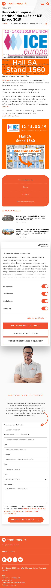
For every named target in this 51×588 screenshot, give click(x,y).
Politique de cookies (9, 585)
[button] (47, 3)
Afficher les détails (35, 318)
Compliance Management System (13, 583)
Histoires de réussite (25, 180)
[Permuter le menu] (42, 3)
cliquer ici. (5, 107)
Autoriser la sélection (25, 333)
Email (6, 445)
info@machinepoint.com (10, 545)
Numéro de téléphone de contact (16, 435)
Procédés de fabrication (25, 202)
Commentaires (9, 484)
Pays (5, 474)
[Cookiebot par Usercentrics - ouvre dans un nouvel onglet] (37, 245)
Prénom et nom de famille (13, 425)
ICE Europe (5, 80)
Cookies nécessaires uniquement (25, 341)
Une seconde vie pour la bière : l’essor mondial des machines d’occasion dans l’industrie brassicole (30, 218)
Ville (5, 465)
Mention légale (7, 580)
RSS (3, 575)
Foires (4, 24)
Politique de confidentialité (11, 578)
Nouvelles (25, 194)
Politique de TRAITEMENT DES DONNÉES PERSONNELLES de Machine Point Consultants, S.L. (25, 511)
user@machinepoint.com (10, 116)
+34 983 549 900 (8, 551)
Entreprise (7, 455)
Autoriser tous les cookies (25, 325)
